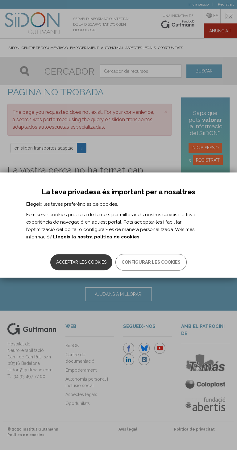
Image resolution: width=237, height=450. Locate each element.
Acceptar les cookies (81, 262)
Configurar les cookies (151, 262)
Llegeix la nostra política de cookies (96, 237)
